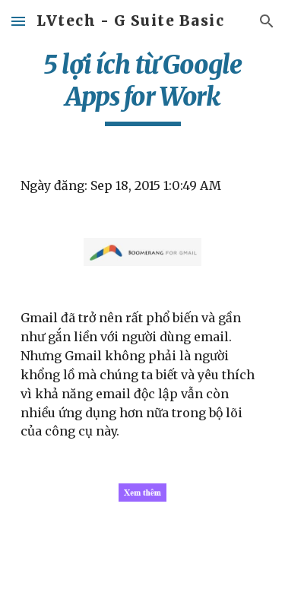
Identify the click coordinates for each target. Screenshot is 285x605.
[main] (142, 87)
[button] (18, 21)
